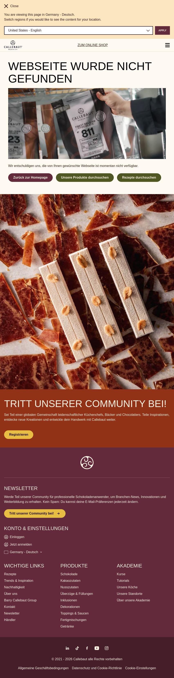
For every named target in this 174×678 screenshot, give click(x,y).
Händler (10, 620)
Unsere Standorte (129, 593)
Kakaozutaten (70, 580)
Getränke (67, 626)
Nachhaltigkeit (14, 587)
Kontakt (9, 607)
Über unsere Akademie (133, 600)
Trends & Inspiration (18, 580)
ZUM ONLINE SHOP (93, 45)
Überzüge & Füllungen (76, 593)
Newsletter (12, 613)
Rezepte (10, 574)
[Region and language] (78, 30)
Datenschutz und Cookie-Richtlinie (97, 668)
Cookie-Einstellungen (140, 668)
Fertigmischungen (73, 620)
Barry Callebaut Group (20, 600)
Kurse (121, 574)
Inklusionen (68, 600)
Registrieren (18, 434)
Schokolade (69, 574)
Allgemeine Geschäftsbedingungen (43, 668)
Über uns (10, 593)
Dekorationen (70, 607)
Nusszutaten (69, 587)
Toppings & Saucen (74, 613)
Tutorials (123, 580)
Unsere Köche (127, 587)
